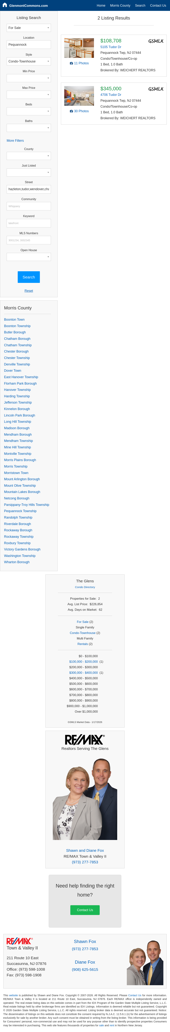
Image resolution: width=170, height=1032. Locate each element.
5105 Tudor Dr (110, 47)
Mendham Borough (18, 434)
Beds (28, 104)
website (13, 995)
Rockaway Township (18, 536)
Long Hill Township (17, 421)
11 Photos (81, 63)
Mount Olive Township (20, 485)
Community (28, 199)
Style (28, 54)
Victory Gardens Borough (22, 549)
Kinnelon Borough (17, 409)
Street (29, 182)
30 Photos (81, 111)
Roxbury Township (17, 543)
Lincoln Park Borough (19, 415)
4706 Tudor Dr (110, 95)
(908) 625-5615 (85, 969)
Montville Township (17, 454)
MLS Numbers (28, 233)
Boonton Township (17, 326)
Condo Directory (85, 587)
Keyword (29, 216)
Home (101, 5)
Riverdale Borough (17, 524)
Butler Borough (15, 332)
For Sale (82, 622)
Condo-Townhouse (82, 633)
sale (101, 1025)
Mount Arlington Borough (22, 479)
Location (28, 37)
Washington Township (19, 556)
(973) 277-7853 (85, 862)
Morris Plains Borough (20, 460)
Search (140, 5)
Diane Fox (85, 962)
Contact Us (158, 5)
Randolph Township (18, 517)
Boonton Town (14, 319)
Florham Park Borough (20, 383)
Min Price (29, 71)
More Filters (15, 140)
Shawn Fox (85, 941)
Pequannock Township (20, 511)
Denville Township (17, 364)
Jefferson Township (18, 402)
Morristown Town (16, 473)
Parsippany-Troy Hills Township (26, 505)
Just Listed (29, 165)
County (28, 149)
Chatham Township (18, 345)
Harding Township (17, 396)
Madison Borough (17, 428)
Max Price (28, 87)
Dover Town (12, 370)
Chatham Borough (17, 339)
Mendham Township (18, 441)
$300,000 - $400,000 (83, 672)
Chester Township (17, 358)
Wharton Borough (17, 562)
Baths (28, 121)
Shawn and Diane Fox (85, 850)
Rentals (83, 644)
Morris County (120, 5)
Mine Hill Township (17, 447)
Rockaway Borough (18, 530)
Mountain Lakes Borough (22, 492)
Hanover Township (17, 390)
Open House (29, 250)
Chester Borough (16, 351)
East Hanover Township (21, 377)
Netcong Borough (16, 498)
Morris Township (16, 466)
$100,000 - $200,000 (83, 661)
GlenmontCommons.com (28, 6)
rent (112, 1025)
